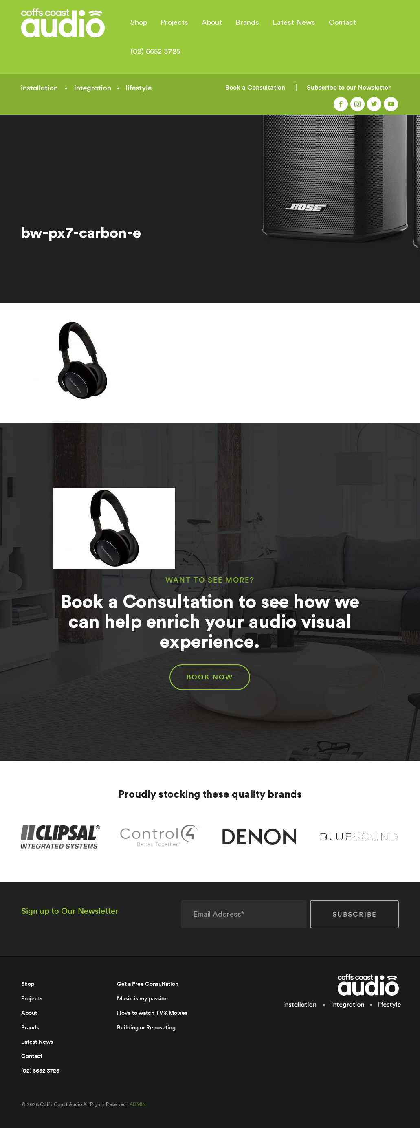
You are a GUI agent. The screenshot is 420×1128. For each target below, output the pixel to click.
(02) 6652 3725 (155, 51)
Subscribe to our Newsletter (349, 87)
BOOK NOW (210, 677)
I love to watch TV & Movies (152, 1013)
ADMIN (138, 1105)
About (212, 22)
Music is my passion (142, 999)
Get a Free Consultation (147, 985)
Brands (247, 22)
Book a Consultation (255, 87)
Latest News (294, 22)
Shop (138, 22)
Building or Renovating (146, 1028)
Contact (342, 22)
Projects (174, 22)
